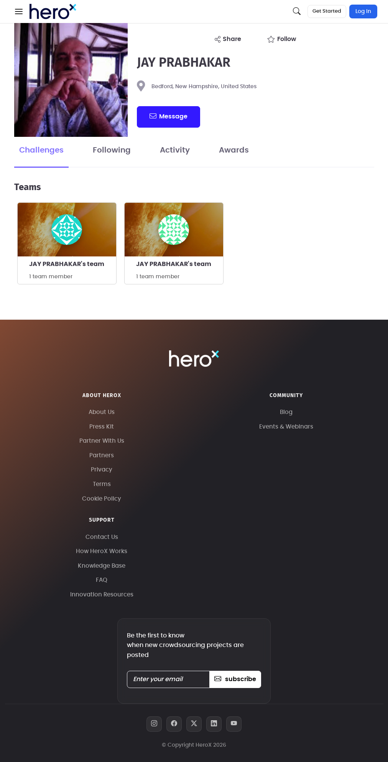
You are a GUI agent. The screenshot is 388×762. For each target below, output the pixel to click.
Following (112, 150)
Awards (234, 150)
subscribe (235, 679)
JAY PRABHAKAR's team (66, 264)
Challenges (41, 150)
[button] (18, 11)
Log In (363, 11)
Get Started (326, 11)
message (168, 116)
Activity (175, 150)
